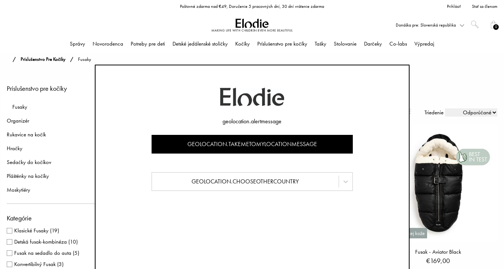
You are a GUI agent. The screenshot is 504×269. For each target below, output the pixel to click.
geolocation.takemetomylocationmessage (252, 144)
